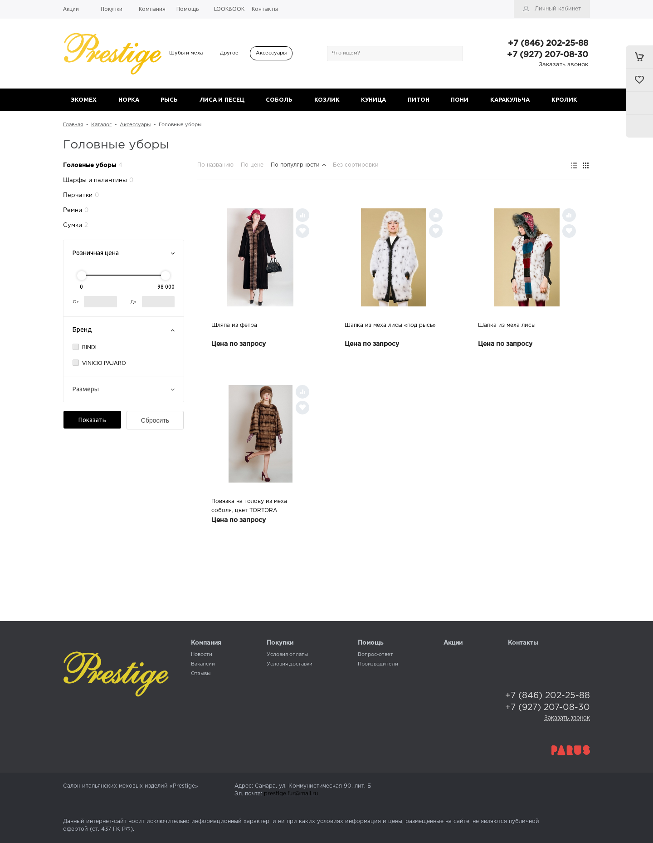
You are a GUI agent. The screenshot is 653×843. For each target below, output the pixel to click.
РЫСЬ (169, 99)
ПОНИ (459, 99)
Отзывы (200, 673)
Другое (229, 53)
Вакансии (203, 664)
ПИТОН (418, 99)
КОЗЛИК (327, 99)
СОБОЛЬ (279, 99)
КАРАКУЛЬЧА (510, 99)
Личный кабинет (558, 8)
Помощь (370, 643)
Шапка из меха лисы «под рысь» (390, 325)
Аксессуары (271, 53)
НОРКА (128, 99)
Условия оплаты (287, 654)
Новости (201, 654)
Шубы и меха (186, 53)
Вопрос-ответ (375, 654)
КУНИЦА (373, 99)
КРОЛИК (564, 99)
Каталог (101, 125)
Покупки (280, 643)
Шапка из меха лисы (507, 325)
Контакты (523, 643)
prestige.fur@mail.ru (291, 793)
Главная (73, 125)
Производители (378, 664)
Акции (453, 643)
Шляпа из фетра (234, 325)
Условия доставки (289, 664)
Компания (206, 643)
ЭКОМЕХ (84, 99)
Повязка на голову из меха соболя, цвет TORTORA (249, 506)
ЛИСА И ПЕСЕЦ (222, 99)
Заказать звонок (563, 64)
